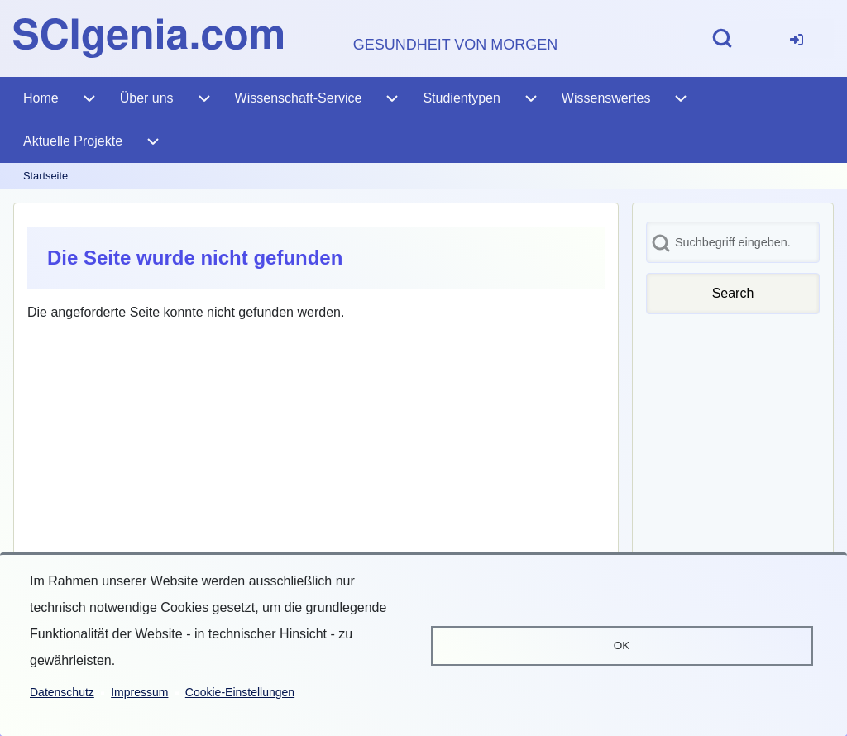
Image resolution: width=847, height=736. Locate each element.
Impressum (139, 692)
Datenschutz (62, 692)
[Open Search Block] (722, 38)
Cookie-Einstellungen (239, 692)
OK (622, 645)
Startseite (45, 176)
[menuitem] (796, 38)
